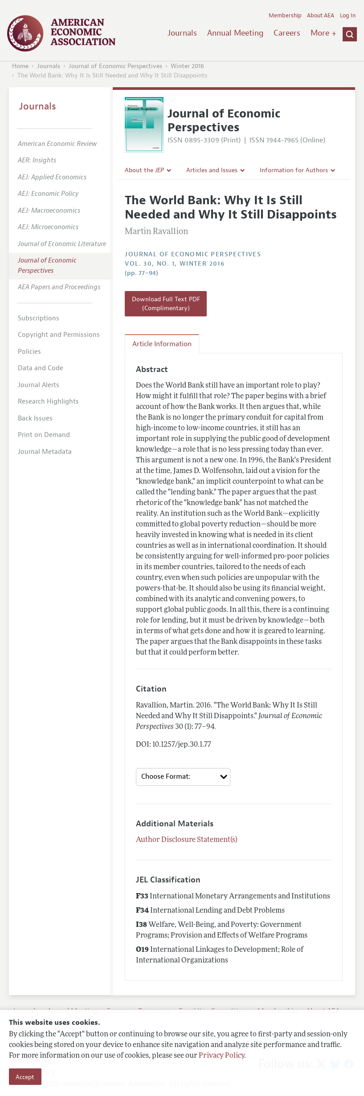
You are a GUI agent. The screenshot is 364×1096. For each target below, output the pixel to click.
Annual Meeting (235, 33)
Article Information (162, 344)
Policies (29, 352)
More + (323, 33)
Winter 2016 (187, 66)
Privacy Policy (221, 1056)
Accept (25, 1077)
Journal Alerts (38, 385)
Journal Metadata (45, 452)
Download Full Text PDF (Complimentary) (166, 303)
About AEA (320, 15)
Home (20, 66)
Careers (287, 33)
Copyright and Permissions (59, 335)
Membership (285, 15)
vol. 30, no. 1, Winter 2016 (175, 263)
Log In (348, 15)
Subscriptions (38, 318)
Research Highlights (48, 401)
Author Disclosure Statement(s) (186, 840)
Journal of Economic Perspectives (115, 66)
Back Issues (35, 418)
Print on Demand (44, 435)
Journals (182, 33)
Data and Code (40, 368)
